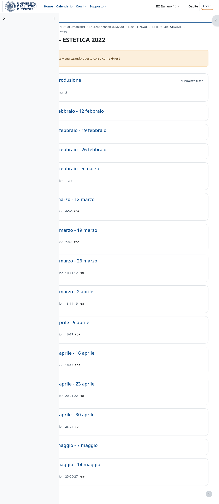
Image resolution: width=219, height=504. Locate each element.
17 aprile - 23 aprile (100, 384)
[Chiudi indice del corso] (4, 18)
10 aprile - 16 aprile (100, 353)
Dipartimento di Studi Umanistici (89, 27)
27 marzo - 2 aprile (99, 291)
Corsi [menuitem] (80, 6)
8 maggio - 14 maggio (103, 464)
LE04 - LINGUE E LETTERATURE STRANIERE (99, 32)
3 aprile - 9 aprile (97, 322)
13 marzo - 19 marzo (101, 230)
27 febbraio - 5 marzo (102, 168)
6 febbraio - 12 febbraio (104, 111)
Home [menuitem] (48, 6)
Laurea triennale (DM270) (133, 27)
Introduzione (93, 80)
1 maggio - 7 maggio (101, 445)
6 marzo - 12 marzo (100, 199)
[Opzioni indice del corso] (54, 18)
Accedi (207, 6)
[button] (167, 6)
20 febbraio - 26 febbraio (106, 149)
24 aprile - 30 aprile (100, 415)
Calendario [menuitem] (64, 6)
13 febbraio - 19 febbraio (106, 130)
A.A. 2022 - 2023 (144, 32)
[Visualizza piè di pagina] (209, 494)
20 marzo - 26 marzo (101, 261)
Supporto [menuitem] (97, 6)
